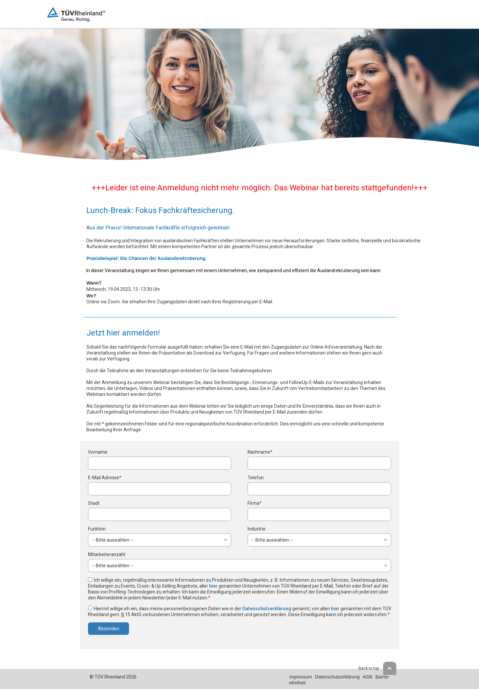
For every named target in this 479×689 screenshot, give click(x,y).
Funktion (97, 528)
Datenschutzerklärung (266, 608)
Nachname (260, 452)
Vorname (97, 452)
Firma (255, 503)
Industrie (257, 528)
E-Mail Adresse (104, 477)
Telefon (256, 477)
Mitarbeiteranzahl (106, 554)
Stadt (93, 503)
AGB (367, 676)
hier (213, 586)
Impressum (300, 676)
